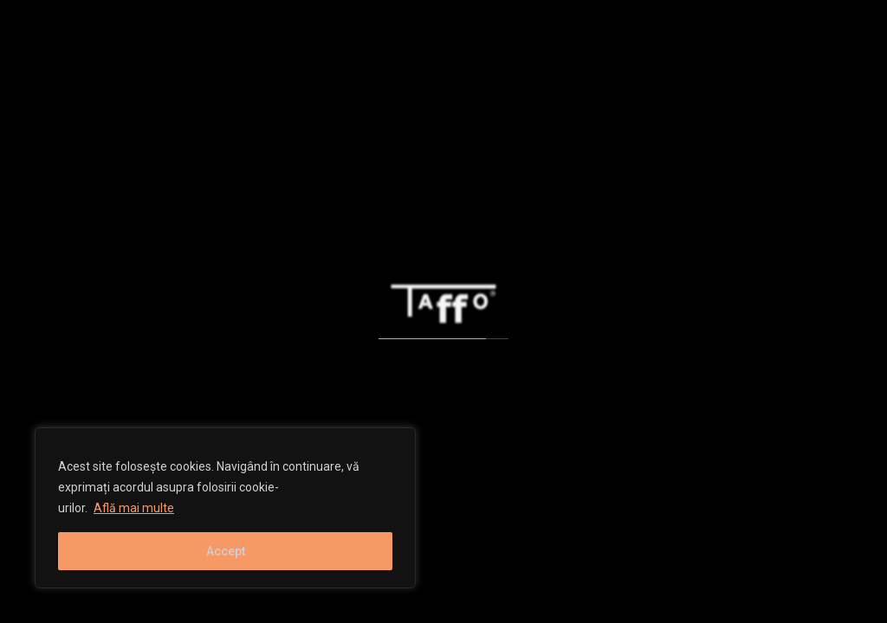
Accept (225, 551)
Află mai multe (134, 508)
